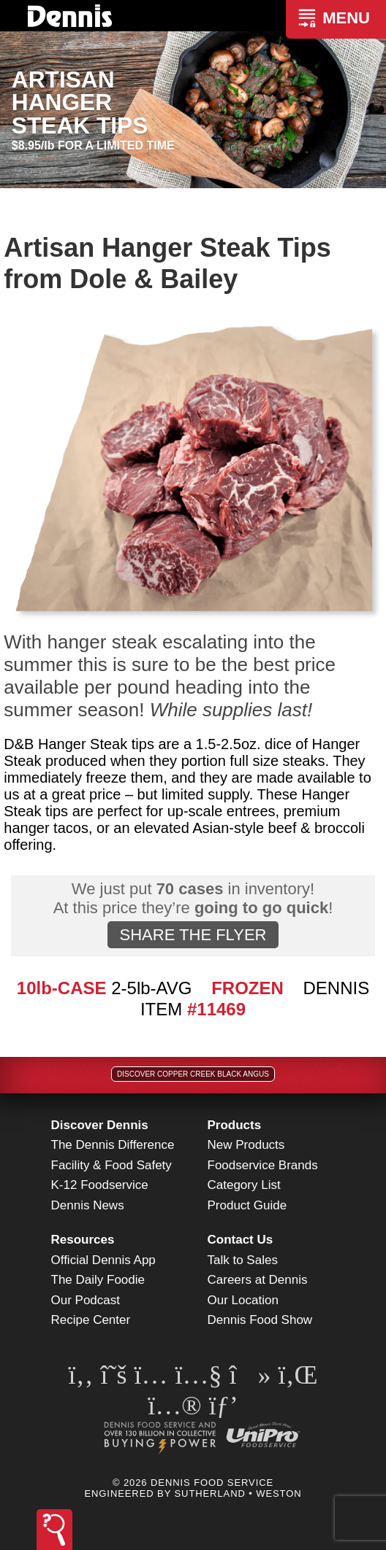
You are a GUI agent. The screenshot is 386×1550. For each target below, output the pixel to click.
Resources (83, 1240)
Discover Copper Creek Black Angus (193, 1074)
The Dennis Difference (113, 1145)
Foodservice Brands (263, 1165)
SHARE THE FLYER (193, 935)
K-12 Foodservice (99, 1185)
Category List (244, 1185)
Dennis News (87, 1205)
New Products (246, 1145)
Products (235, 1125)
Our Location (243, 1300)
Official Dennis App (103, 1260)
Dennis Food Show (260, 1320)
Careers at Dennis (258, 1280)
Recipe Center (91, 1320)
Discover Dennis (99, 1125)
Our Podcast (86, 1300)
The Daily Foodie (98, 1280)
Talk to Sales (243, 1260)
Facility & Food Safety (111, 1165)
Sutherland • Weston (238, 1493)
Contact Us (240, 1240)
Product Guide (247, 1205)
